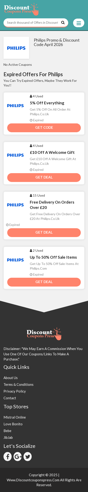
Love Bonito (13, 424)
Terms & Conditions (18, 384)
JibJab (8, 437)
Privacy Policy (14, 391)
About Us (10, 378)
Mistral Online (14, 417)
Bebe (7, 431)
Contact (9, 398)
